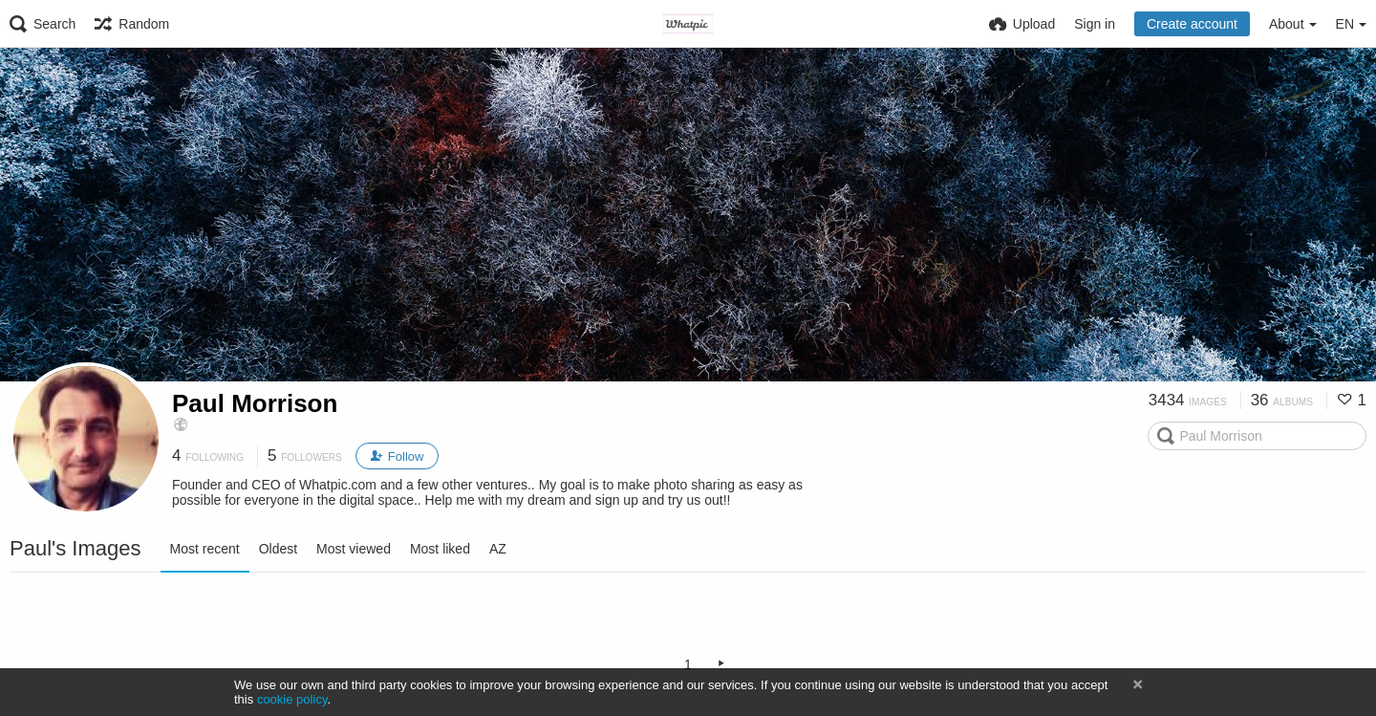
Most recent (205, 548)
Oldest (278, 548)
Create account (1192, 24)
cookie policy (292, 699)
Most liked (440, 548)
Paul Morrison (254, 403)
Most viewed (353, 548)
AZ (497, 548)
